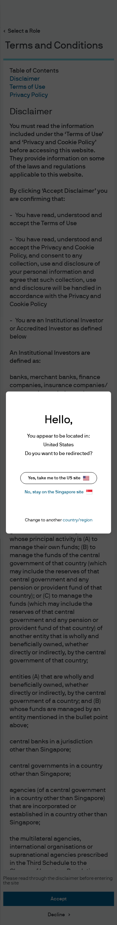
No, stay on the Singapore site (58, 492)
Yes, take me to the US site (58, 478)
